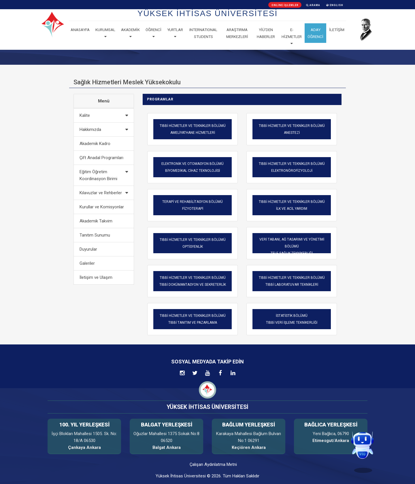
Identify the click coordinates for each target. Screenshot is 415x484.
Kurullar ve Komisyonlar (102, 206)
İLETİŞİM (336, 29)
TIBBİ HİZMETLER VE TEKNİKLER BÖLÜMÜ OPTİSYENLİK (193, 243)
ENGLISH (334, 5)
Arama (313, 5)
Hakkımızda (90, 129)
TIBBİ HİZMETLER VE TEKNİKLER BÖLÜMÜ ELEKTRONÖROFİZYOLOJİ (292, 167)
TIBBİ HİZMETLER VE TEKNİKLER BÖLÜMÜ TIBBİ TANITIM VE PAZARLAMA (193, 319)
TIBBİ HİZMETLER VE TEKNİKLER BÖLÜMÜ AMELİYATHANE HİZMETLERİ (193, 129)
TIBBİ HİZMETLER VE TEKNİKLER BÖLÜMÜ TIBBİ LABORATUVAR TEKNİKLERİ (292, 281)
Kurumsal (105, 33)
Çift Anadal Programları (101, 157)
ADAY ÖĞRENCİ (315, 33)
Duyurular (88, 249)
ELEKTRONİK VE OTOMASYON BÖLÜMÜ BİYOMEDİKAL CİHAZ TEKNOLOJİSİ (192, 167)
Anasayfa (80, 29)
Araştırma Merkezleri (237, 33)
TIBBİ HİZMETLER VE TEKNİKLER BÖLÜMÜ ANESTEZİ (292, 129)
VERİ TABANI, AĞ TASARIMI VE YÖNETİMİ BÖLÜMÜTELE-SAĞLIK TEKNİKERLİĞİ (291, 246)
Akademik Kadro (95, 143)
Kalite (85, 115)
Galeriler (87, 263)
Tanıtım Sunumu (95, 235)
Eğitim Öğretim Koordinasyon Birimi (98, 175)
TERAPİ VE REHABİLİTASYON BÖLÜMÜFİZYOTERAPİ (192, 205)
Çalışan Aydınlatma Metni (213, 464)
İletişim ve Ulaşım (96, 277)
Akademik (130, 33)
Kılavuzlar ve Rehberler (101, 192)
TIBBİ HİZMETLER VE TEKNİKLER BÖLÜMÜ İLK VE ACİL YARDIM (292, 205)
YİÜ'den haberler (266, 33)
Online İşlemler (285, 5)
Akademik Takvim (96, 221)
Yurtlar (175, 33)
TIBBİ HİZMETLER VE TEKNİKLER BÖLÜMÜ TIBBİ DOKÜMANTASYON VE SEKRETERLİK (192, 281)
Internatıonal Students (203, 33)
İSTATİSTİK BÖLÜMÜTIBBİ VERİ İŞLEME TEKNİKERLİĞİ (291, 319)
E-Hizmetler (292, 36)
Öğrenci (153, 33)
